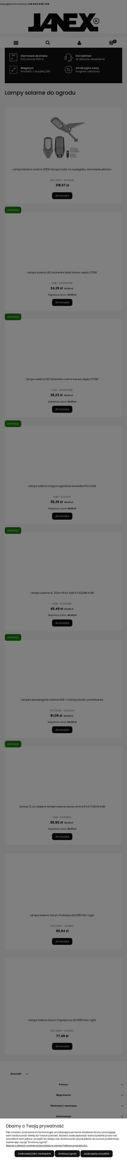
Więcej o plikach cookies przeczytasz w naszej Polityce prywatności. (47, 1145)
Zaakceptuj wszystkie (96, 1153)
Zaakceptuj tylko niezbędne (34, 1153)
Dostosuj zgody (67, 1153)
